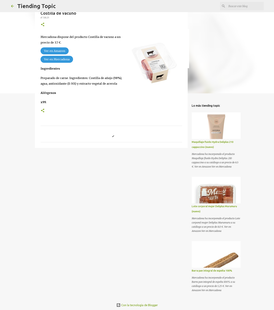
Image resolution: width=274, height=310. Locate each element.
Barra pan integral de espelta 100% (212, 270)
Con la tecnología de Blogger (137, 305)
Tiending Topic (36, 6)
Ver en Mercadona (57, 59)
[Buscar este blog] (245, 6)
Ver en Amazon (54, 51)
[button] (43, 24)
